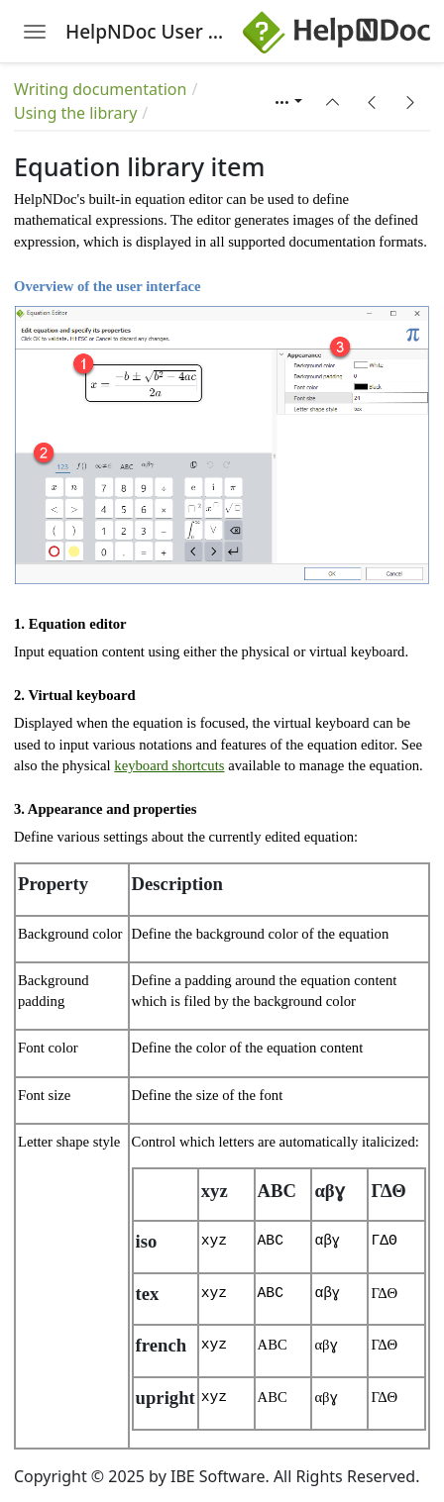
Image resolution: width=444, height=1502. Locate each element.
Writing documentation (100, 89)
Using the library (75, 113)
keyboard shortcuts (169, 765)
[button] (333, 102)
